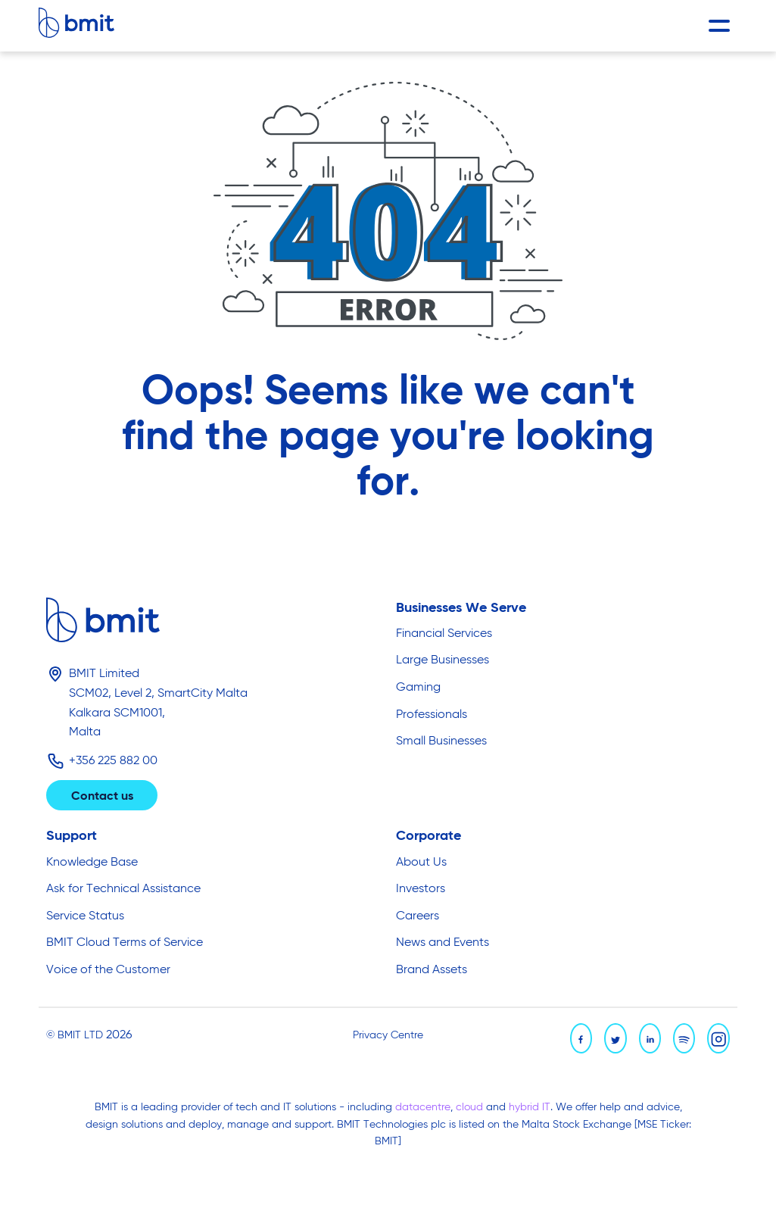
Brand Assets (431, 970)
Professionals (431, 715)
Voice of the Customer (108, 970)
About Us (421, 863)
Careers (417, 916)
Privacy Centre (388, 1035)
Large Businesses (442, 660)
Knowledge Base (92, 863)
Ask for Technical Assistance (123, 889)
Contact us (102, 797)
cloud (471, 1107)
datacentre (422, 1107)
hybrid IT (529, 1107)
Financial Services (444, 634)
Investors (420, 889)
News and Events (442, 943)
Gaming (418, 688)
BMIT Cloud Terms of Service (124, 943)
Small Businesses (441, 741)
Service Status (85, 916)
